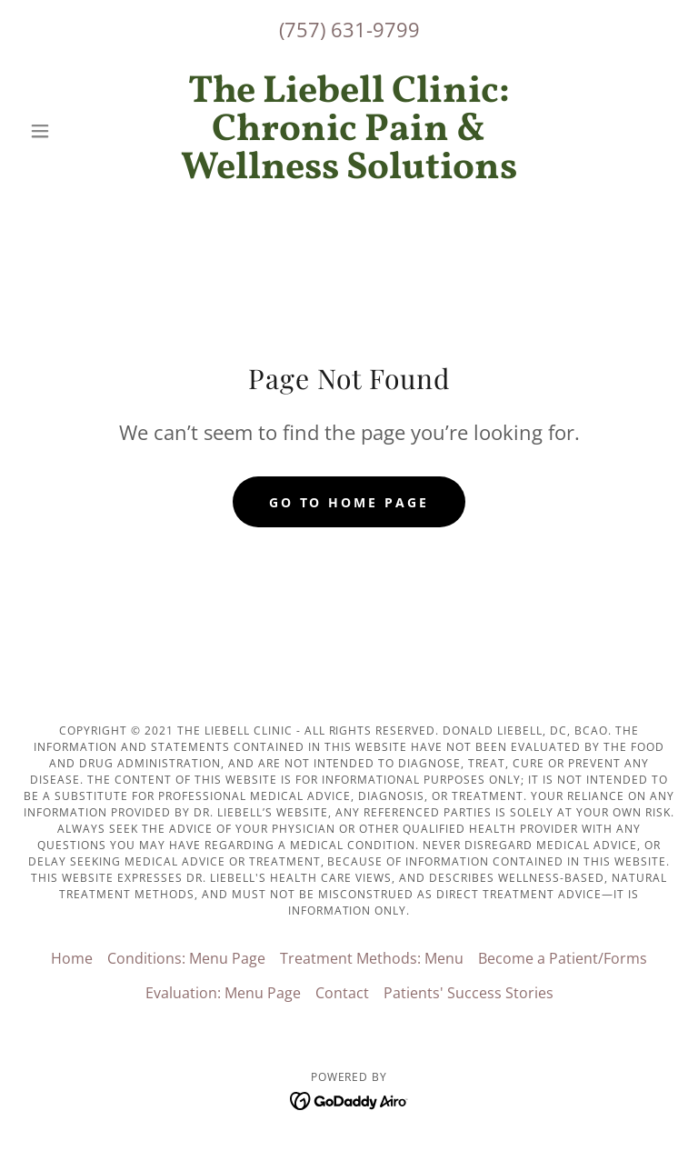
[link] (349, 173)
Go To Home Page (349, 502)
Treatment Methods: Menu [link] (372, 958)
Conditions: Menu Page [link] (186, 958)
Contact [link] (342, 993)
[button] (71, 131)
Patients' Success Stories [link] (468, 993)
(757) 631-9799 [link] (349, 29)
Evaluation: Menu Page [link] (223, 993)
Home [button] (72, 958)
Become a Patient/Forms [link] (562, 958)
